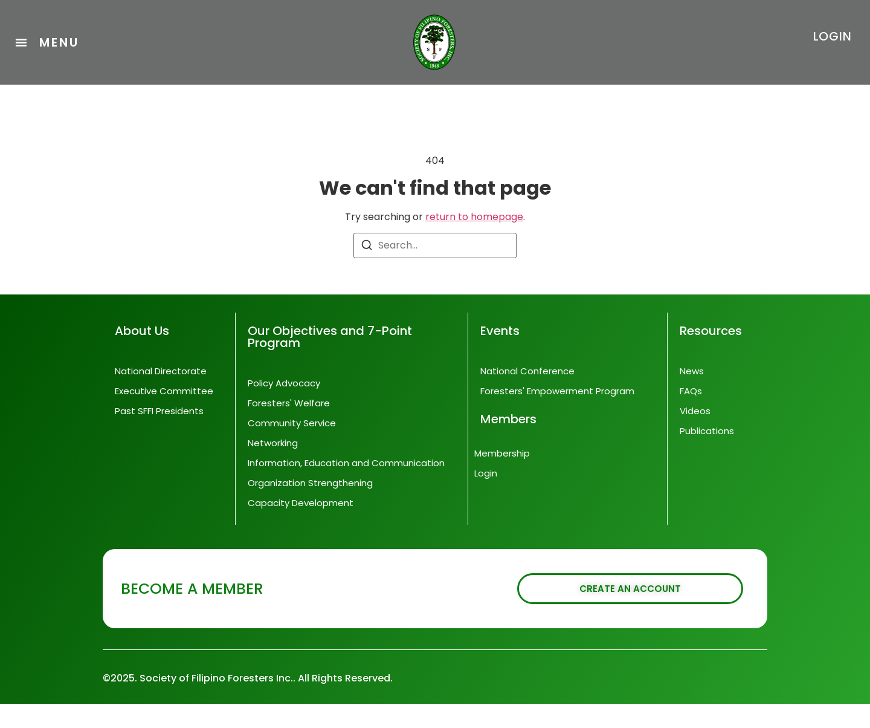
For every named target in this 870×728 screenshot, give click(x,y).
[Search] (366, 271)
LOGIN (832, 36)
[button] (47, 42)
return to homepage (474, 241)
